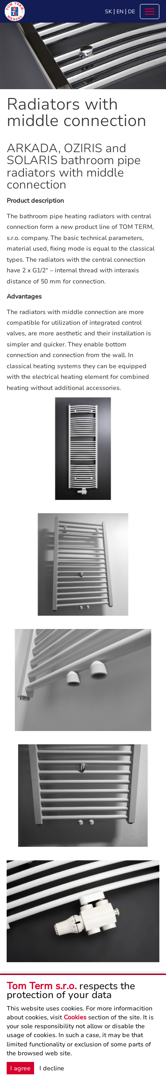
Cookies (75, 1017)
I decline (51, 1068)
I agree (20, 1068)
